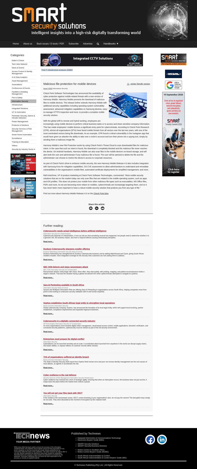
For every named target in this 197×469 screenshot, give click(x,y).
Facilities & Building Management (20, 93)
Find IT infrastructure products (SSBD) (57, 70)
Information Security (20, 101)
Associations (17, 84)
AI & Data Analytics (19, 77)
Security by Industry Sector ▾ (23, 149)
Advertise (88, 43)
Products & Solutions (20, 125)
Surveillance (17, 138)
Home (16, 43)
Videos (14, 146)
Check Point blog (101, 193)
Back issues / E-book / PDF (50, 43)
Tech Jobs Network (19, 64)
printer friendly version (138, 84)
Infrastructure (17, 105)
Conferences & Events (21, 88)
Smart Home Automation (22, 135)
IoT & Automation (19, 112)
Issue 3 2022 (47, 88)
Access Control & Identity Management (22, 72)
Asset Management (20, 81)
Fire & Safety (17, 98)
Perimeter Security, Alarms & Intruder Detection (23, 117)
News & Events (18, 68)
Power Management (20, 121)
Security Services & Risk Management (22, 130)
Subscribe (74, 43)
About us (27, 43)
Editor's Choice (18, 60)
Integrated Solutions (20, 108)
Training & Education (20, 142)
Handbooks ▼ (111, 43)
